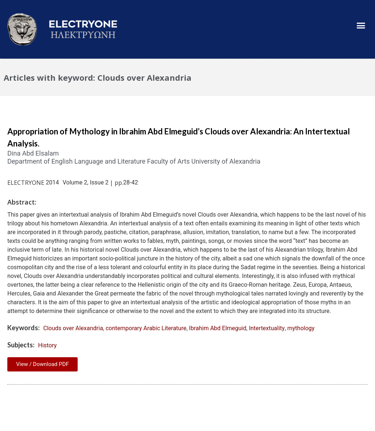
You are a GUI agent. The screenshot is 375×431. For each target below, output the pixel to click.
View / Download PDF (42, 364)
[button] (361, 26)
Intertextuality (267, 328)
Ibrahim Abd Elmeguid (217, 328)
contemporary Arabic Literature (145, 328)
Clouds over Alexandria (73, 328)
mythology (301, 328)
